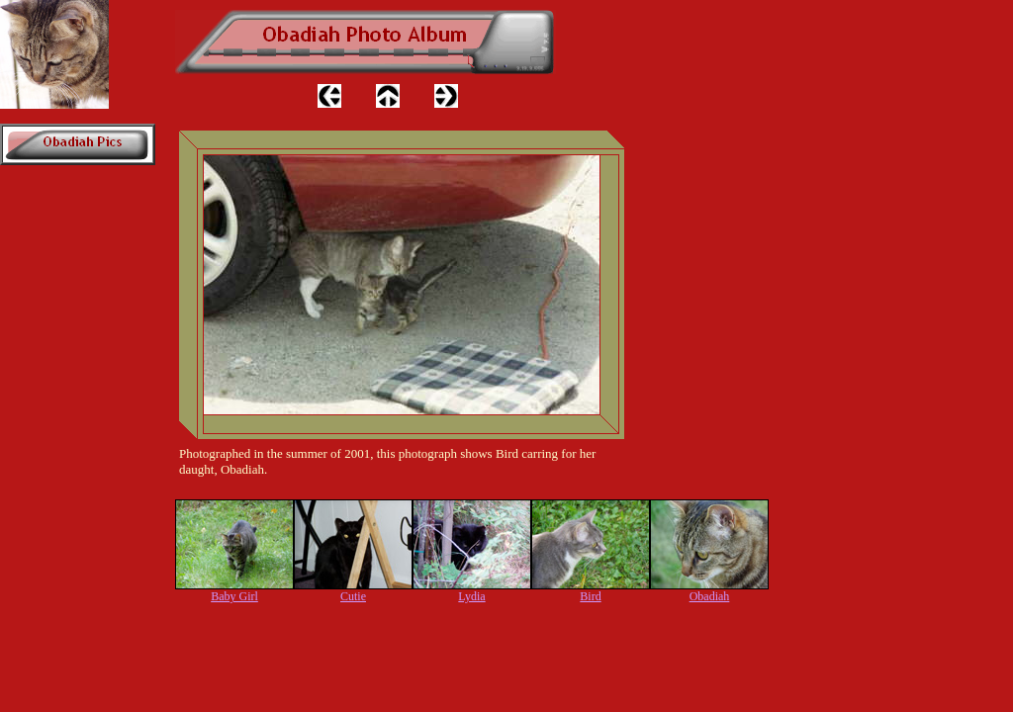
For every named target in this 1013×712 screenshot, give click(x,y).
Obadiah (710, 596)
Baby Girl (234, 596)
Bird (590, 596)
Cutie (353, 596)
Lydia (471, 596)
